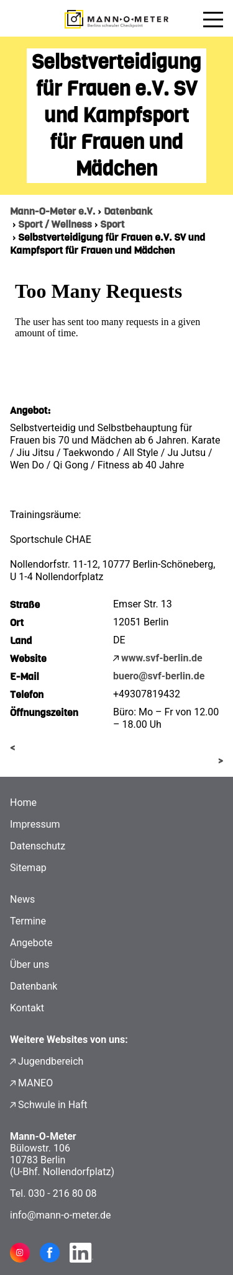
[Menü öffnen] (213, 19)
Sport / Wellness (55, 224)
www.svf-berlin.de (162, 658)
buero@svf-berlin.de (158, 676)
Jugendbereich (50, 1061)
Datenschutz (37, 846)
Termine (28, 921)
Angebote (31, 943)
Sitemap (28, 868)
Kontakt (27, 1008)
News (22, 899)
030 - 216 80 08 (62, 1193)
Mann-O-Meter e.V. (52, 211)
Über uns (29, 964)
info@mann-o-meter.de (60, 1215)
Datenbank (128, 211)
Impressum (35, 824)
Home (23, 802)
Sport (112, 224)
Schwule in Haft (52, 1105)
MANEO (35, 1083)
